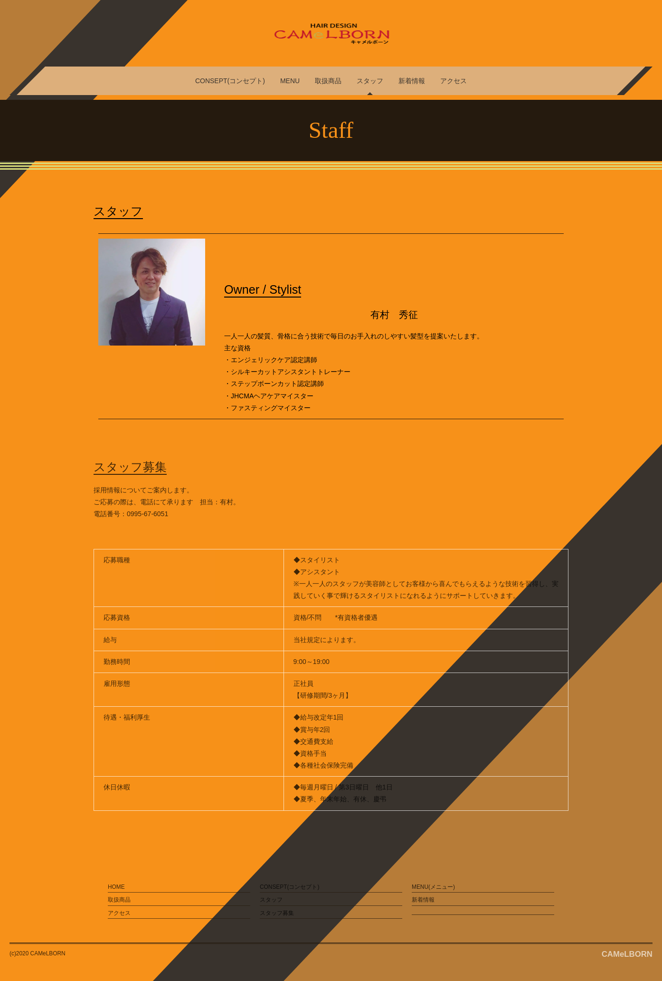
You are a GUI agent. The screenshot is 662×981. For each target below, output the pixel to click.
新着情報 (411, 81)
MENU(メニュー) (433, 887)
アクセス (453, 81)
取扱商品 (328, 81)
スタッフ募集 (277, 913)
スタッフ (370, 81)
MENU (290, 81)
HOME (116, 887)
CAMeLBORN (627, 954)
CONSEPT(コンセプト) (230, 81)
